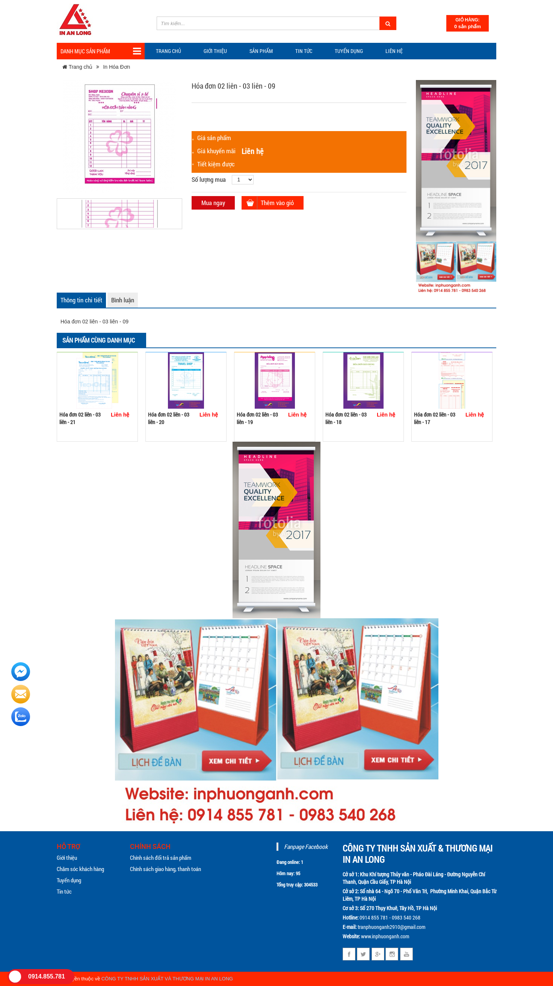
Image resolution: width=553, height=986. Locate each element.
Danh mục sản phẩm (100, 51)
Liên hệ (394, 50)
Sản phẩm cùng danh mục (98, 340)
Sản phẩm (261, 50)
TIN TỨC (303, 50)
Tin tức (64, 891)
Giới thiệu (215, 50)
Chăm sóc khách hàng (80, 869)
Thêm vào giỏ (277, 202)
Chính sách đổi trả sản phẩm (160, 857)
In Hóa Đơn (116, 67)
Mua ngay (213, 202)
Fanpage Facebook (306, 846)
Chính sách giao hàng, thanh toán (165, 869)
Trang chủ (168, 50)
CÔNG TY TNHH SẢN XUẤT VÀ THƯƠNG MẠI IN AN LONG (167, 978)
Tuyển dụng (349, 50)
